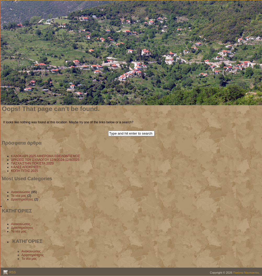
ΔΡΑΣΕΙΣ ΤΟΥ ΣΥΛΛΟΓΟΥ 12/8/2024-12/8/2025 (45, 160)
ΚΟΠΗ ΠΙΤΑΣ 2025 (24, 171)
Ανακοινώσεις (20, 192)
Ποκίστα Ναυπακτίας (246, 272)
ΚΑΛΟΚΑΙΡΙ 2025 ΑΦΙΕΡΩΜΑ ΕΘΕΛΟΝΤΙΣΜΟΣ (45, 156)
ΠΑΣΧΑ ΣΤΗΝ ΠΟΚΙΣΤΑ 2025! (32, 163)
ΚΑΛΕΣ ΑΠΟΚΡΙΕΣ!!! (26, 167)
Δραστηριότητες (22, 199)
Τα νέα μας (18, 196)
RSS (12, 272)
